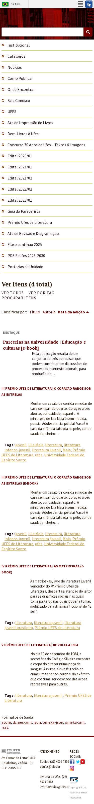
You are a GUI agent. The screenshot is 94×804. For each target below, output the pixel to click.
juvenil (21, 444)
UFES (12, 111)
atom (6, 722)
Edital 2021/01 (20, 166)
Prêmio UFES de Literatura (57, 627)
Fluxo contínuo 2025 (25, 244)
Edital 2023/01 (20, 200)
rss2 (5, 727)
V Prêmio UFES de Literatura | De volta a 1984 (40, 645)
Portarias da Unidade (25, 266)
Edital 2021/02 (20, 177)
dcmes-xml (22, 722)
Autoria (49, 311)
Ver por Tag (41, 292)
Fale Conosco (19, 100)
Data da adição (71, 311)
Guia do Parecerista (24, 211)
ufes (38, 454)
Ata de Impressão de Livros (30, 122)
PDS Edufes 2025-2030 (26, 255)
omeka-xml (75, 722)
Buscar (87, 31)
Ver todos (13, 292)
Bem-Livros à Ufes (23, 133)
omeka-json (53, 722)
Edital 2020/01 (20, 155)
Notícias (15, 67)
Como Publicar (20, 78)
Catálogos (16, 56)
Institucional (19, 45)
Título (34, 311)
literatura (53, 444)
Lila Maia (35, 444)
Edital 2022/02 (20, 189)
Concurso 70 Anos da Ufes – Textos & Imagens (46, 144)
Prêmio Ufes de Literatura (30, 222)
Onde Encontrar (21, 89)
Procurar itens (19, 297)
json (37, 722)
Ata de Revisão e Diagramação (33, 233)
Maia (67, 449)
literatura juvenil (46, 449)
